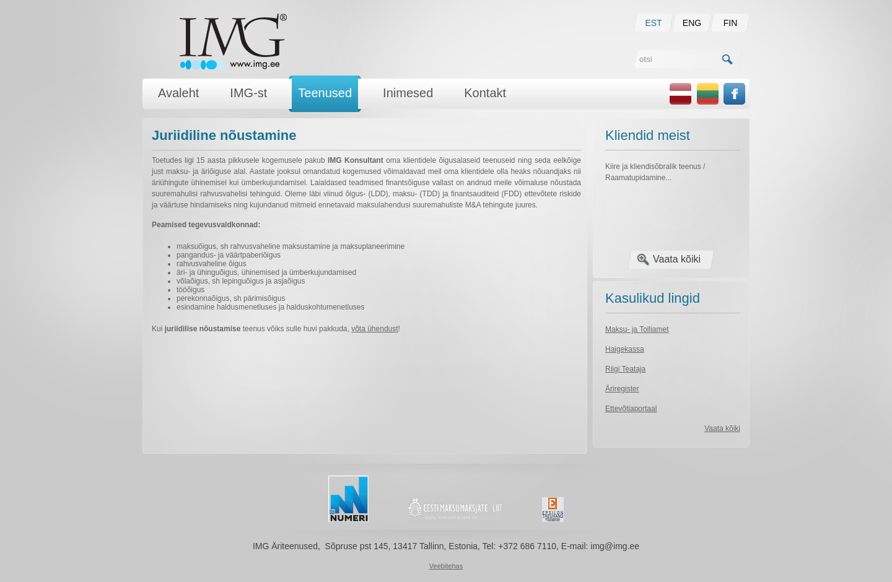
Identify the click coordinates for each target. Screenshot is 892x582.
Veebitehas (446, 566)
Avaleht (178, 93)
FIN (731, 23)
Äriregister (622, 388)
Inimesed (408, 93)
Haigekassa (624, 349)
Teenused (325, 93)
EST (653, 23)
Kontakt (485, 93)
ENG (692, 23)
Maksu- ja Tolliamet (636, 329)
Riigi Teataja (625, 369)
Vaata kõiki (677, 259)
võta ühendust (374, 328)
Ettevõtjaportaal (631, 408)
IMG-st (248, 93)
